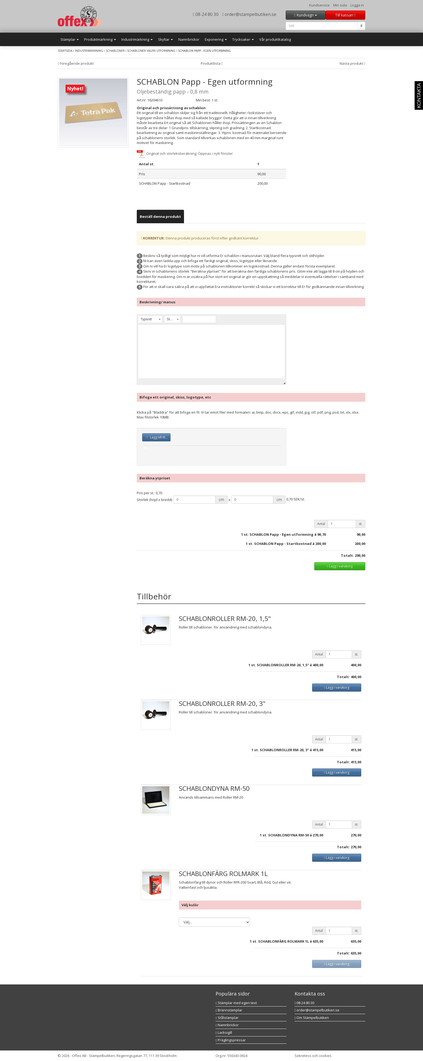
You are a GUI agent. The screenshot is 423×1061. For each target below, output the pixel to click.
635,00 (318, 941)
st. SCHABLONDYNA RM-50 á (287, 835)
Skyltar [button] (165, 39)
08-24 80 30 (206, 14)
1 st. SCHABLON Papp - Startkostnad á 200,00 (286, 543)
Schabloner (115, 51)
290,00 (360, 555)
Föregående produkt (76, 63)
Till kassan (345, 15)
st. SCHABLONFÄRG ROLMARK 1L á (282, 941)
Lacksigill (224, 1032)
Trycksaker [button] (243, 39)
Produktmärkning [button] (100, 39)
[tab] (160, 217)
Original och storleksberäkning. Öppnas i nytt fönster (185, 153)
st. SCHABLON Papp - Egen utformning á (280, 534)
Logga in (357, 5)
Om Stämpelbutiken (312, 1017)
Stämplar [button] (69, 39)
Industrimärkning (89, 51)
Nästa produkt (352, 63)
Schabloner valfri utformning (151, 51)
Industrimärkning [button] (137, 39)
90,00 (361, 534)
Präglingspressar (231, 1040)
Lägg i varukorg (339, 566)
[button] (150, 319)
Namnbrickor (188, 39)
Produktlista (212, 63)
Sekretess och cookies (313, 1055)
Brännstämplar (229, 1010)
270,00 (318, 835)
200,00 (360, 543)
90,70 (321, 534)
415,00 (318, 749)
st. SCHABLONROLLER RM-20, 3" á (283, 749)
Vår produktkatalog (275, 39)
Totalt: (347, 555)
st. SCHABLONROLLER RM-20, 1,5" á (281, 664)
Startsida (65, 51)
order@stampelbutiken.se (249, 14)
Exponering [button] (216, 39)
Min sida (340, 5)
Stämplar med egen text (236, 1002)
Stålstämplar (227, 1017)
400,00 (318, 664)
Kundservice (319, 5)
